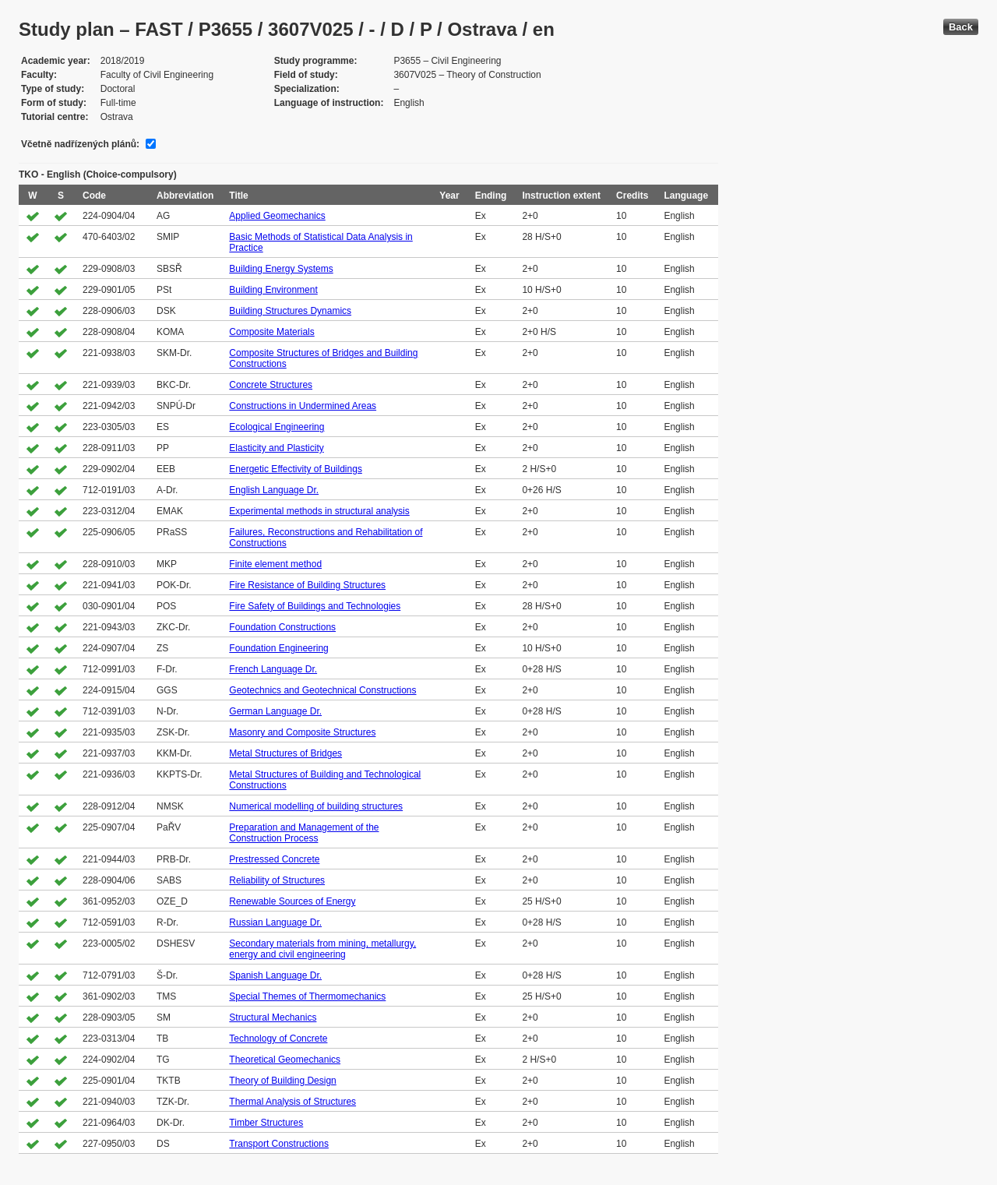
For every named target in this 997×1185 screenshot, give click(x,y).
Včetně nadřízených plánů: (80, 144)
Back (961, 27)
